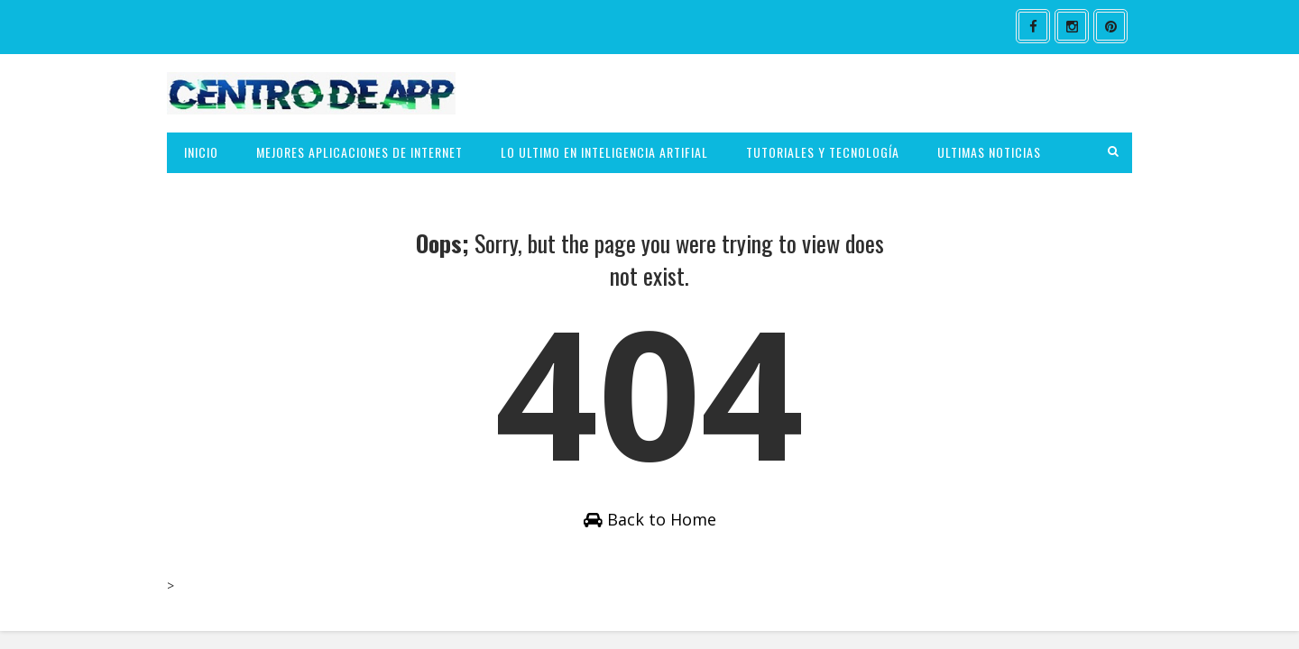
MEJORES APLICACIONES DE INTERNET (359, 151)
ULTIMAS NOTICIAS (989, 151)
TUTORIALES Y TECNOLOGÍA (822, 151)
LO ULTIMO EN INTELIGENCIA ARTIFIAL (604, 151)
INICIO (201, 151)
